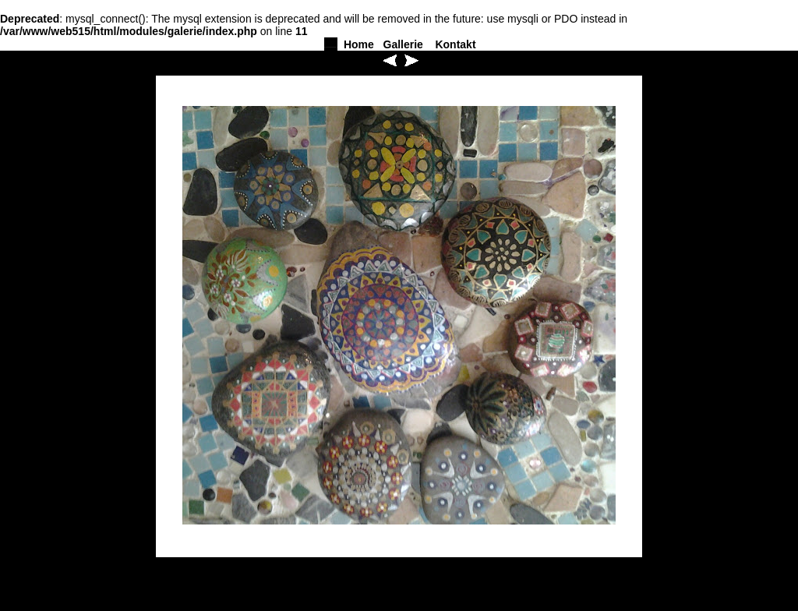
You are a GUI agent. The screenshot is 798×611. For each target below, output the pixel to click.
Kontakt (455, 44)
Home (359, 44)
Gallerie (403, 44)
